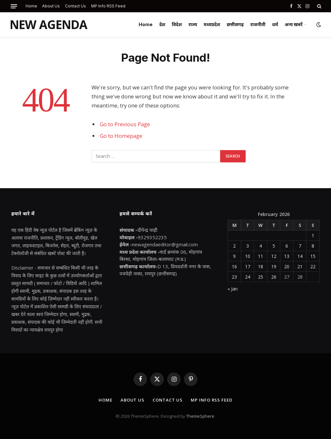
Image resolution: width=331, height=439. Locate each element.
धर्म (275, 24)
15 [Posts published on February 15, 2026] (312, 256)
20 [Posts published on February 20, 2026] (286, 266)
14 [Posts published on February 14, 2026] (300, 256)
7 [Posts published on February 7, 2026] (300, 246)
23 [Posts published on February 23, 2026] (234, 277)
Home (31, 6)
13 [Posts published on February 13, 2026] (286, 256)
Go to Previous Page (125, 124)
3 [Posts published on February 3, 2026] (247, 246)
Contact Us (75, 6)
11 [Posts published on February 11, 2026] (260, 256)
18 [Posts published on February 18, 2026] (260, 266)
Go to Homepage (121, 135)
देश (162, 24)
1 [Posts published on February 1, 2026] (313, 235)
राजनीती (257, 24)
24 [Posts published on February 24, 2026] (247, 277)
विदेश (177, 24)
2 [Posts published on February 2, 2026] (234, 246)
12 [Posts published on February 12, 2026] (273, 256)
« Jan (233, 289)
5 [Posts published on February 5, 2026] (273, 246)
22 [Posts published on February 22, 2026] (312, 266)
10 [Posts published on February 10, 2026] (247, 256)
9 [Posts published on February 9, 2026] (234, 256)
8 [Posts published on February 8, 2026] (313, 246)
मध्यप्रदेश (212, 24)
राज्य (192, 24)
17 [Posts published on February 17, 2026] (247, 266)
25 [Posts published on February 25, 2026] (260, 277)
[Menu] (14, 6)
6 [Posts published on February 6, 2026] (286, 246)
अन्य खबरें (294, 24)
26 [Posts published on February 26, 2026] (273, 277)
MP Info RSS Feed (108, 6)
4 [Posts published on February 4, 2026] (260, 246)
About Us (51, 6)
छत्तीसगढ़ (235, 24)
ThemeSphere (200, 416)
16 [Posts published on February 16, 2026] (234, 266)
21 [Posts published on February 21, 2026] (300, 266)
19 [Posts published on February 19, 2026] (273, 266)
